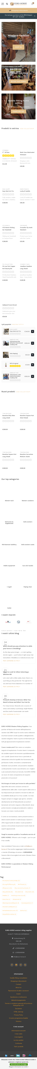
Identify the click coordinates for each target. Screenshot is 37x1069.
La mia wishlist (18, 1040)
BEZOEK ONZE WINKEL (18, 81)
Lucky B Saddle (25, 191)
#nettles (6, 895)
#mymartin (29, 892)
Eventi (18, 994)
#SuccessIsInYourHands (22, 888)
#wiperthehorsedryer (9, 914)
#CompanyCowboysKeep (11, 880)
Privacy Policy (18, 1015)
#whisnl (23, 910)
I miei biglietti (18, 1037)
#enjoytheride (8, 892)
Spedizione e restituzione (18, 997)
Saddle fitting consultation (18, 978)
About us (18, 987)
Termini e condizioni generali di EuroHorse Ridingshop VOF (18, 1004)
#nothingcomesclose (18, 895)
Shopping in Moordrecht (18, 981)
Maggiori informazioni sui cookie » (19, 1067)
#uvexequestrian (27, 903)
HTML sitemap (18, 1012)
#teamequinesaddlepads (11, 903)
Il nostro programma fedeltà (18, 1018)
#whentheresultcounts (10, 910)
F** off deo (5, 152)
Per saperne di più (11, 661)
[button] (2, 41)
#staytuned (17, 899)
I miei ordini (18, 1034)
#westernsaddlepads (10, 906)
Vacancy (18, 1021)
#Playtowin (7, 888)
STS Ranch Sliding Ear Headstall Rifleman (8, 230)
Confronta (18, 1043)
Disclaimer (18, 1008)
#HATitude (22, 884)
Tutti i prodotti (18, 1046)
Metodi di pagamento (18, 1000)
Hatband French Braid (9, 305)
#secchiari (6, 899)
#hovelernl (19, 892)
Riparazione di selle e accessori (18, 991)
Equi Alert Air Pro (8, 191)
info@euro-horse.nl (19, 957)
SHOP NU (18, 47)
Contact (18, 984)
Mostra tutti (17, 324)
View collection (27, 128)
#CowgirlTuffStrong (9, 884)
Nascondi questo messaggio (19, 1064)
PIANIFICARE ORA (18, 111)
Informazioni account (18, 1031)
